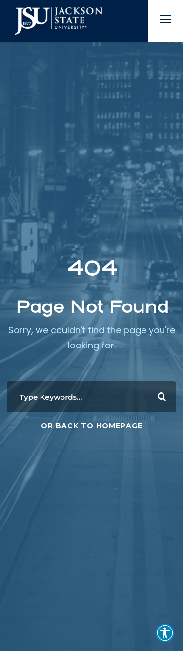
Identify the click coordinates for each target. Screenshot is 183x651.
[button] (165, 633)
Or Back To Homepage (91, 425)
